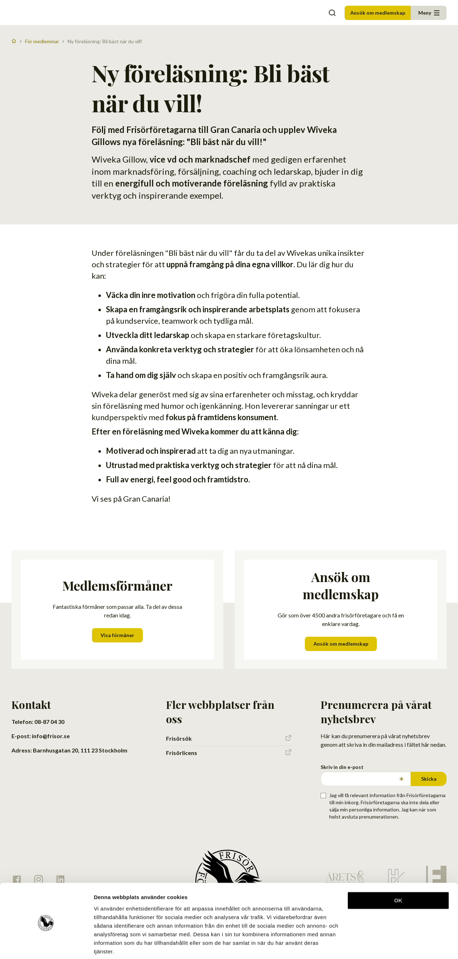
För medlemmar (42, 41)
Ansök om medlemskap (377, 13)
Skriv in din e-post (342, 767)
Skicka (429, 779)
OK (398, 874)
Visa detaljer (110, 945)
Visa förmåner (117, 635)
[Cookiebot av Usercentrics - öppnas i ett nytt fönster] (46, 945)
